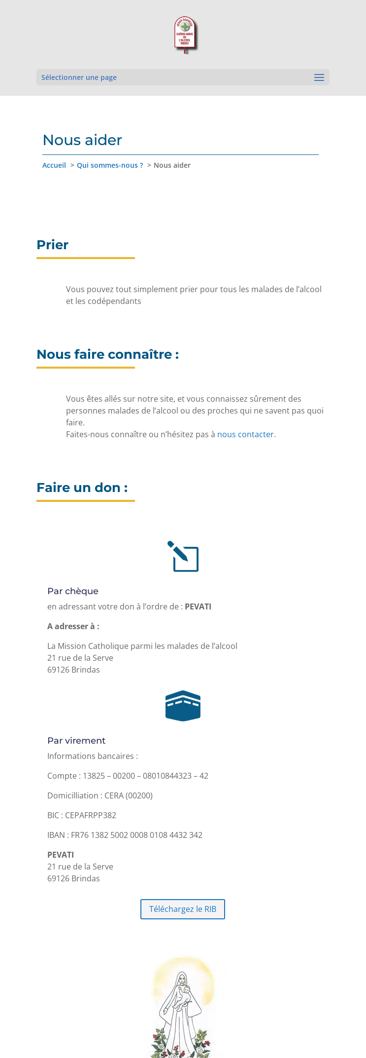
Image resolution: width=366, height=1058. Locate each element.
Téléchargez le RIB (182, 909)
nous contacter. (246, 434)
